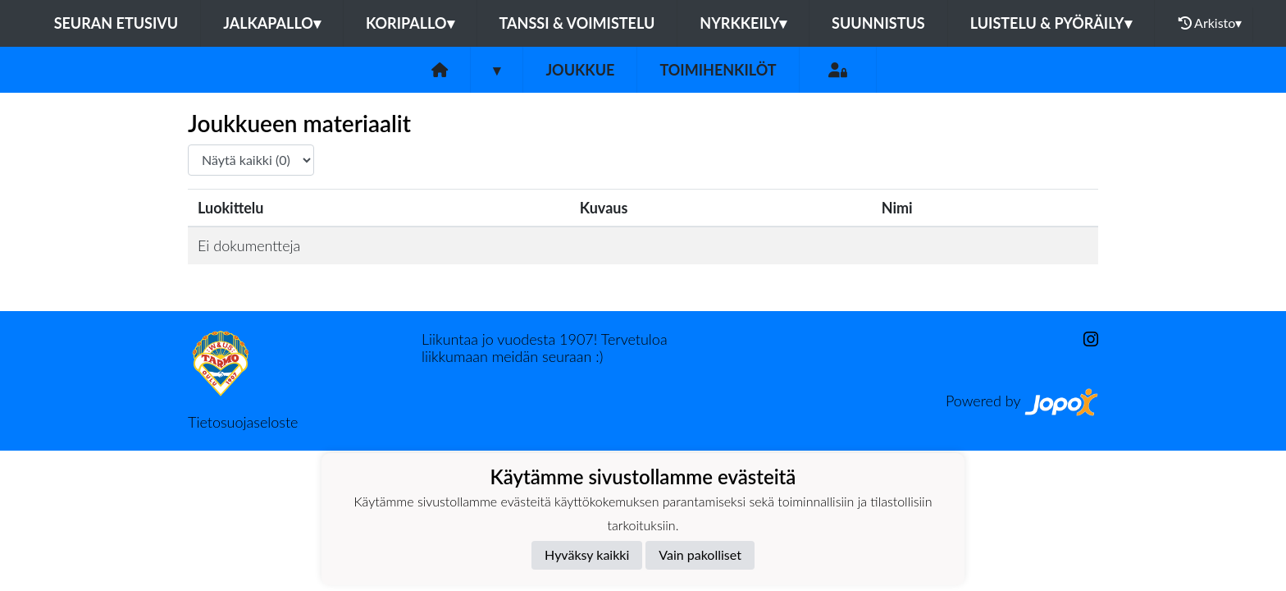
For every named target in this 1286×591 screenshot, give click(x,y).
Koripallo (410, 23)
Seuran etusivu (116, 23)
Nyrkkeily (743, 23)
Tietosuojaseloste (243, 422)
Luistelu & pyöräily (1051, 23)
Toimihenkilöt (717, 70)
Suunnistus (878, 23)
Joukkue (579, 70)
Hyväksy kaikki (587, 554)
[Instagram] (1084, 339)
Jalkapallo (272, 23)
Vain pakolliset (700, 554)
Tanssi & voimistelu (577, 23)
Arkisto (1211, 23)
